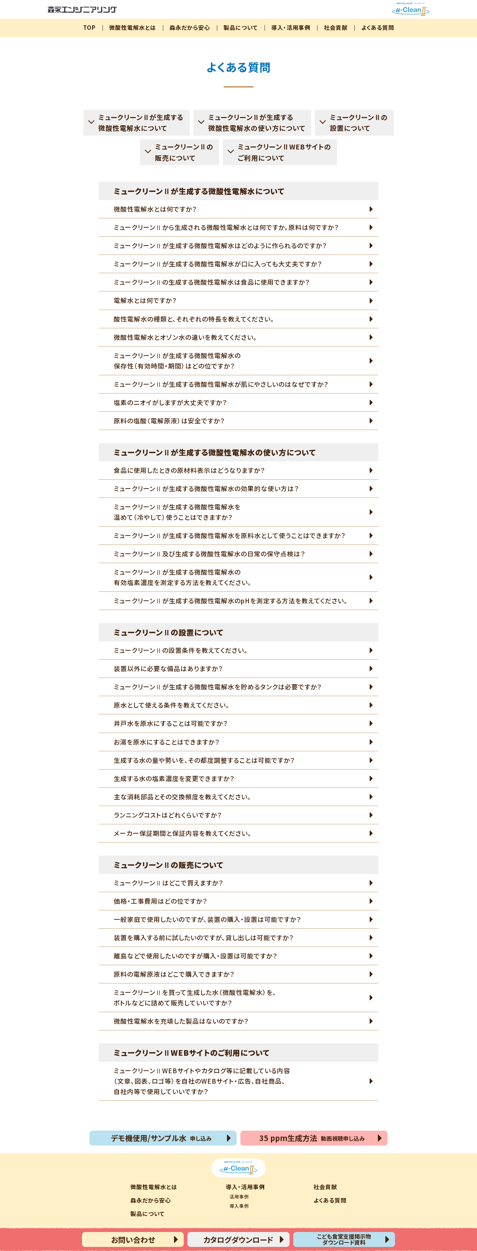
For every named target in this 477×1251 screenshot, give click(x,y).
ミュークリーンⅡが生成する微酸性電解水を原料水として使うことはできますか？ (229, 535)
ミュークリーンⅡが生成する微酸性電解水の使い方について (257, 122)
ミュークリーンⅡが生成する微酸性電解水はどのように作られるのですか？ (220, 245)
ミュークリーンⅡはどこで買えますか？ (168, 882)
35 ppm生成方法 (312, 1137)
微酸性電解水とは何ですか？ (155, 209)
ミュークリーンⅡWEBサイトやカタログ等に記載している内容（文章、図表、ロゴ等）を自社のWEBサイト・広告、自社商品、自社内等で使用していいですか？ (202, 1081)
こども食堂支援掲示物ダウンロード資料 (344, 1239)
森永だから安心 (190, 27)
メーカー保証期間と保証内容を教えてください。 (183, 833)
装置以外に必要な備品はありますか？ (168, 668)
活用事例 (239, 1197)
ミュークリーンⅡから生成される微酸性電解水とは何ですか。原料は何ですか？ (226, 227)
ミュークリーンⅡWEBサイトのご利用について (284, 152)
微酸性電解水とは (132, 27)
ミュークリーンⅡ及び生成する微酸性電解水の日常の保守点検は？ (209, 553)
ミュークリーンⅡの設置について (359, 122)
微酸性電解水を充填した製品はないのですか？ (181, 1021)
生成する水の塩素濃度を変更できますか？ (174, 778)
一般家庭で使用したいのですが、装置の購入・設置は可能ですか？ (207, 919)
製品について (241, 27)
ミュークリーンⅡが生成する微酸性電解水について (141, 122)
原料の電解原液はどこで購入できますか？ (174, 974)
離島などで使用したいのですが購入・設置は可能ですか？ (195, 955)
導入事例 (239, 1206)
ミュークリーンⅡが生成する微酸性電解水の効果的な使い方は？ (206, 488)
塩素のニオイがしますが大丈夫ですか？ (170, 402)
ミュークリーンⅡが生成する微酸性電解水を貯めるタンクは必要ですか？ (218, 686)
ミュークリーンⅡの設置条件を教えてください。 (181, 650)
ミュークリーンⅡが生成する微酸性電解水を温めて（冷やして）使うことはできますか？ (177, 512)
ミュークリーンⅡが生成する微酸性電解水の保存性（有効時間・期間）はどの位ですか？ (177, 360)
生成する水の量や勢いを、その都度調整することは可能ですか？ (204, 760)
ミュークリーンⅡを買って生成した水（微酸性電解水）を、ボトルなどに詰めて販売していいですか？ (195, 997)
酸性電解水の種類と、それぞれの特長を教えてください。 (194, 318)
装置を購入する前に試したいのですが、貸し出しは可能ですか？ (204, 937)
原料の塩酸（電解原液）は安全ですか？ (169, 420)
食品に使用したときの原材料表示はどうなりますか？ (189, 470)
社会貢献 (336, 27)
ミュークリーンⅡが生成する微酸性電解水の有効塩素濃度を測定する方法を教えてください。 (183, 577)
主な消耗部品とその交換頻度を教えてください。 (182, 796)
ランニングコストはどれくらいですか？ (168, 814)
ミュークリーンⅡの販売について (184, 152)
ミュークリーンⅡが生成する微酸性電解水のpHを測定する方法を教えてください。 (231, 600)
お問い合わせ (133, 1239)
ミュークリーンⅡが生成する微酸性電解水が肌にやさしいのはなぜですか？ (221, 384)
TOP (89, 27)
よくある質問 (377, 27)
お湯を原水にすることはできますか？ (166, 741)
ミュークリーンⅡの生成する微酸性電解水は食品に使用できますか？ (212, 282)
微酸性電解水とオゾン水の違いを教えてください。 (185, 337)
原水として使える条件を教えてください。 (172, 705)
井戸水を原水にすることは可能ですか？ (171, 723)
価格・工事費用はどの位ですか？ (160, 901)
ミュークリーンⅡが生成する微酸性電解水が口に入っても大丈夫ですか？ (218, 263)
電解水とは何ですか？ (145, 300)
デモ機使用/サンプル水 (161, 1137)
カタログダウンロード (238, 1239)
